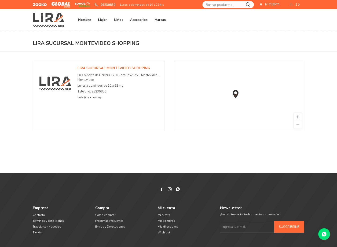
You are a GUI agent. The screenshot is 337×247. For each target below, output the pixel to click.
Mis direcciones (168, 227)
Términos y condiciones (48, 221)
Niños (118, 20)
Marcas (160, 20)
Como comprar (105, 215)
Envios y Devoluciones (110, 227)
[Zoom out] (298, 125)
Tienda (37, 232)
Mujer (102, 20)
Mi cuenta (164, 215)
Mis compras (166, 221)
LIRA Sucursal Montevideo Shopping (113, 68)
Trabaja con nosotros (47, 227)
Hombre (84, 20)
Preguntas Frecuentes (109, 221)
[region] (239, 96)
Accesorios (138, 20)
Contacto (39, 215)
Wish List (164, 232)
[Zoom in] (298, 117)
